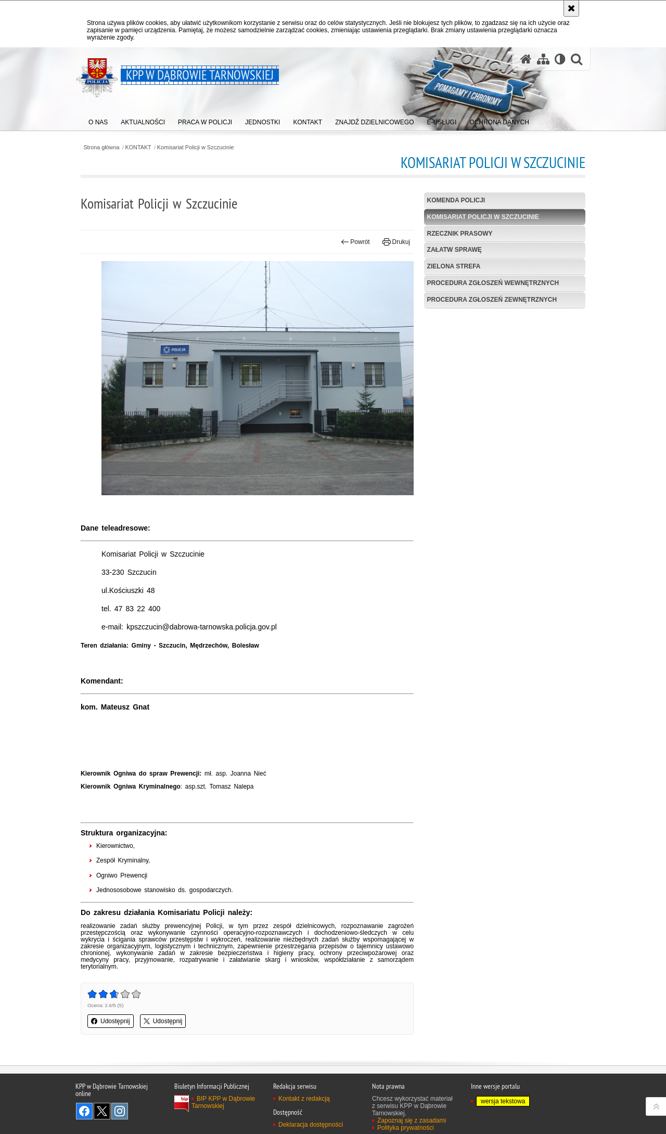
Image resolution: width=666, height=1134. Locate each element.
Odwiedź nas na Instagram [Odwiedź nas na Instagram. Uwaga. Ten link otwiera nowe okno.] (119, 1111)
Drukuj (396, 242)
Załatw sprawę (454, 249)
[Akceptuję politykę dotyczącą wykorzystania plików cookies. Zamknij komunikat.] (571, 8)
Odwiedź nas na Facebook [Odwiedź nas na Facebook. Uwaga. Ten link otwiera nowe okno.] (84, 1111)
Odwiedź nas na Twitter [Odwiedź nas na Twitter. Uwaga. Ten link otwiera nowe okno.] (102, 1111)
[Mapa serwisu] (543, 59)
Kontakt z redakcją (304, 1098)
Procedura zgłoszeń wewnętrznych (493, 283)
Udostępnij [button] (110, 1021)
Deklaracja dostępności (310, 1124)
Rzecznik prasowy (460, 233)
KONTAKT (138, 147)
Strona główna (101, 147)
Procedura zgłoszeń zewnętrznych (492, 299)
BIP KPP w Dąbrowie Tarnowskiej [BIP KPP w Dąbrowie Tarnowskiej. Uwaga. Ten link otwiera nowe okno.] (223, 1102)
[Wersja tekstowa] (560, 59)
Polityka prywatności (405, 1127)
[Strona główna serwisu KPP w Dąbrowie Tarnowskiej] (526, 59)
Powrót (355, 242)
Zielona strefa (454, 266)
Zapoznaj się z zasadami (411, 1120)
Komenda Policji (456, 200)
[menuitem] (98, 120)
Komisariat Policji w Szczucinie (195, 147)
